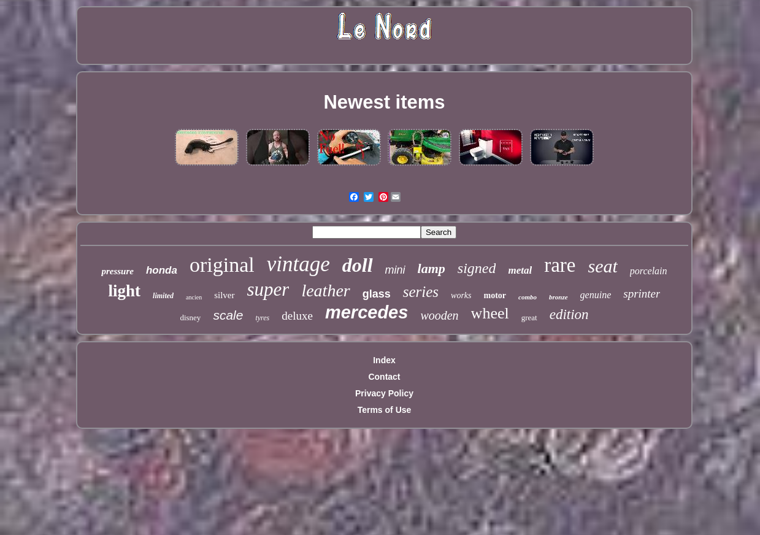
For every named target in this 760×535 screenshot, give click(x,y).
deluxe (297, 315)
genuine (596, 295)
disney (190, 317)
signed (477, 268)
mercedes (366, 312)
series (421, 291)
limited (163, 295)
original (222, 264)
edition (569, 314)
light (125, 291)
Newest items (384, 102)
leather (325, 290)
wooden (439, 315)
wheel (490, 313)
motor (495, 295)
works (461, 295)
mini (395, 270)
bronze (558, 297)
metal (520, 270)
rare (559, 265)
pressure (117, 271)
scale (228, 315)
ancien (194, 297)
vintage (298, 264)
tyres (262, 318)
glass (377, 294)
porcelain (648, 271)
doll (357, 265)
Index (384, 360)
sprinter (641, 293)
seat (602, 266)
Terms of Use (385, 410)
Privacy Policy (384, 393)
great (529, 317)
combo (527, 297)
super (268, 289)
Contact (384, 377)
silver (224, 295)
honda (161, 270)
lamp (431, 268)
